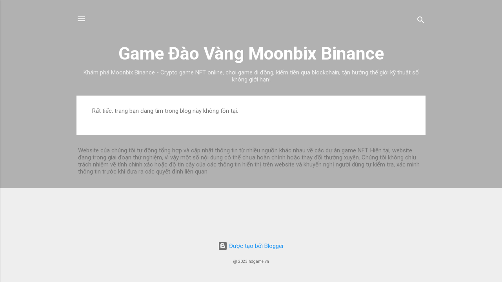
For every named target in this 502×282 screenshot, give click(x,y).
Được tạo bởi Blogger (251, 245)
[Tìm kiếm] (421, 21)
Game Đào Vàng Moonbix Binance (251, 53)
